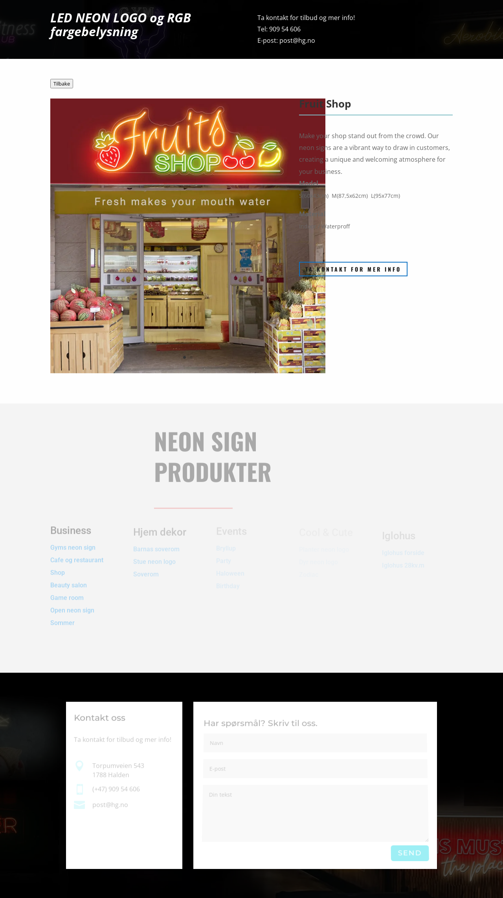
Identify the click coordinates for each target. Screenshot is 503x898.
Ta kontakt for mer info (353, 269)
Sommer (62, 617)
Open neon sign (72, 604)
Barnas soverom (156, 546)
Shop (57, 567)
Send (410, 853)
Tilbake (61, 83)
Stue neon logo (154, 558)
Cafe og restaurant (77, 554)
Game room (67, 592)
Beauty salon (68, 579)
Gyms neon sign (72, 542)
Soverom (146, 571)
